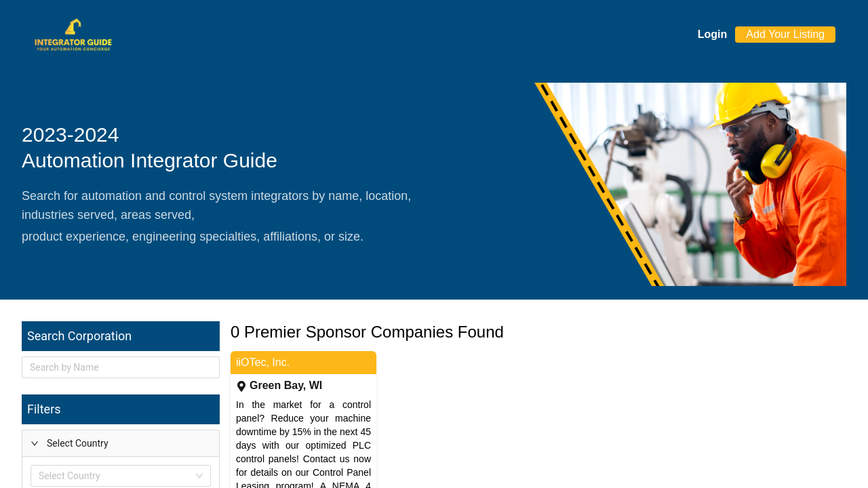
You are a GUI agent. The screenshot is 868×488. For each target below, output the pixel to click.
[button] (120, 443)
